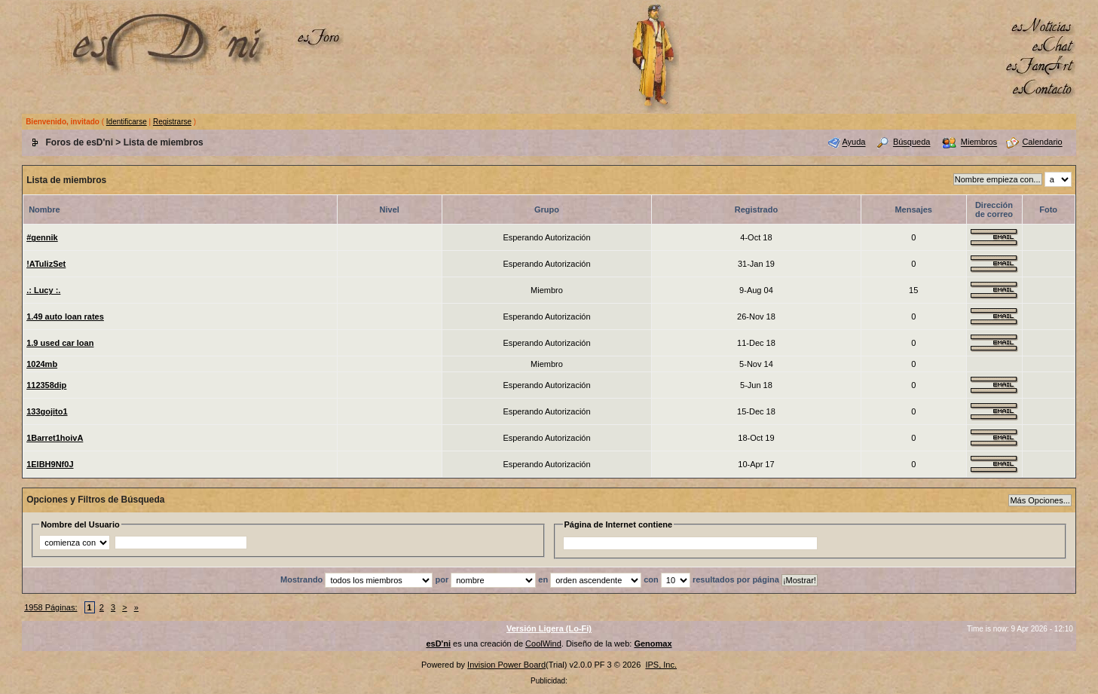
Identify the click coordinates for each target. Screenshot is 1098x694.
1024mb (41, 363)
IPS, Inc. (661, 664)
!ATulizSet (46, 263)
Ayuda (853, 142)
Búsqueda (912, 142)
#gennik (42, 237)
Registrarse (172, 122)
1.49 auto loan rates (65, 316)
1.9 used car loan (59, 342)
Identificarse (126, 122)
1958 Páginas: (50, 607)
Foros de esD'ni (79, 142)
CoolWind (543, 643)
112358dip (46, 385)
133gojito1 (46, 411)
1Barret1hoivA (54, 437)
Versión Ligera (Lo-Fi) (549, 628)
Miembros (979, 142)
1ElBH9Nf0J (49, 464)
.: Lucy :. (43, 290)
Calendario (1042, 142)
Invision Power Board (506, 664)
